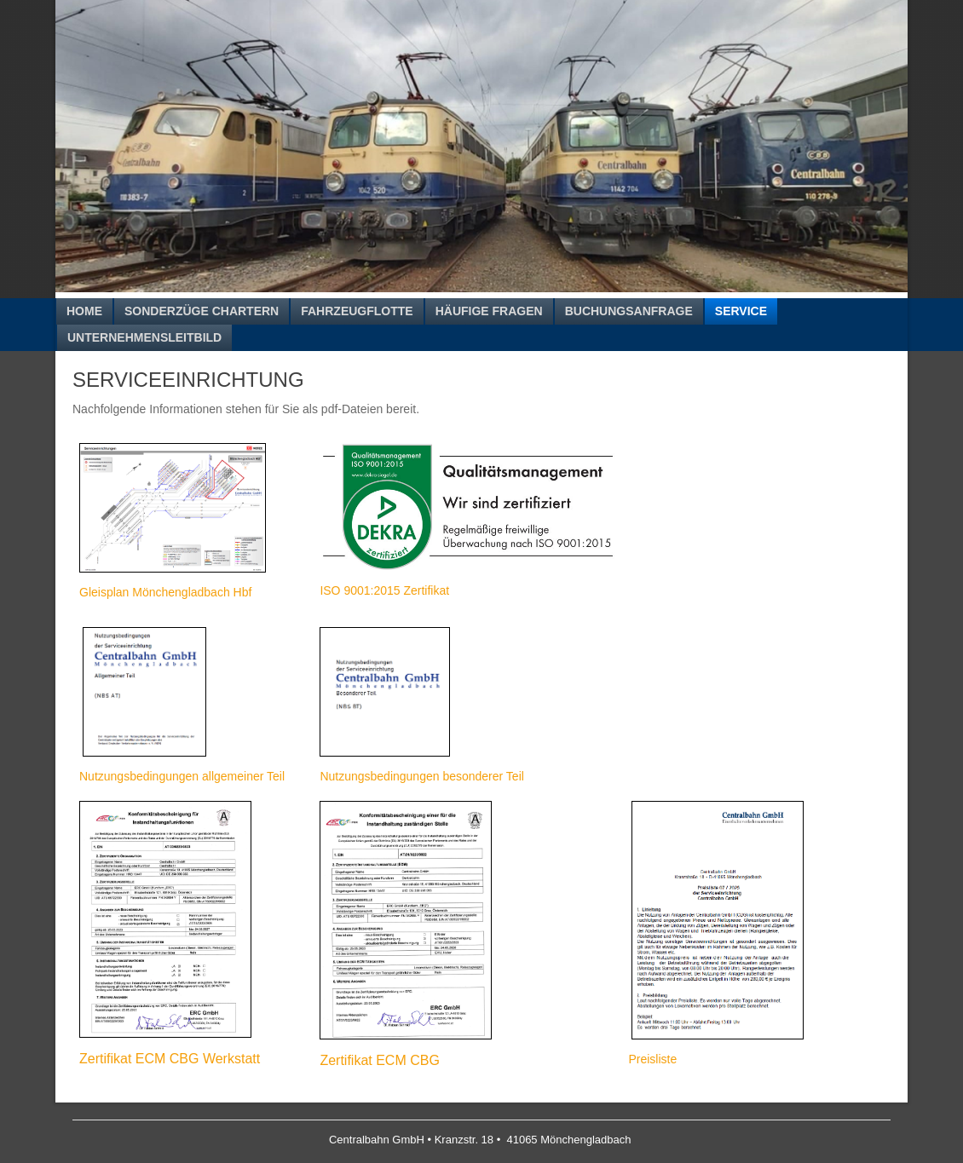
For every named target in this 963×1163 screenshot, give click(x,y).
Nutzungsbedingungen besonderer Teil (421, 776)
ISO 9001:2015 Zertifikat (384, 590)
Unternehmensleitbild (144, 337)
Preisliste (652, 1059)
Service (741, 311)
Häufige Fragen (489, 311)
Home (84, 311)
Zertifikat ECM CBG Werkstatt (169, 1058)
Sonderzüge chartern (201, 311)
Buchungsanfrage (629, 311)
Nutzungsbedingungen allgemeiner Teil (182, 776)
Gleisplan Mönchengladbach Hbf (165, 592)
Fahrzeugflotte (356, 311)
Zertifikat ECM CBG (379, 1060)
